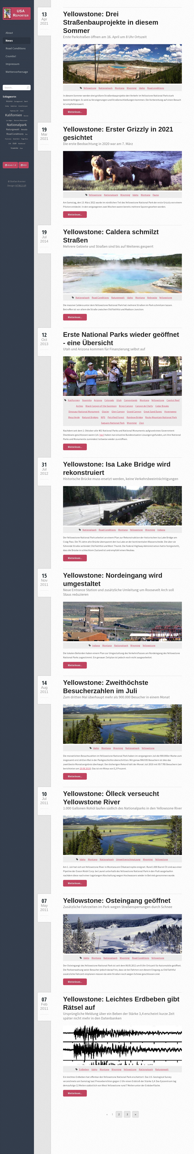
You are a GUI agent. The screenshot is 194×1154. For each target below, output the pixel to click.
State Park (16, 139)
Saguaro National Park (112, 422)
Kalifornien (74, 400)
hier (101, 434)
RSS (24, 165)
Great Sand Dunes (153, 411)
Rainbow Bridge (135, 417)
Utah (119, 400)
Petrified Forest (116, 417)
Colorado (109, 400)
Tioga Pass (24, 139)
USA (9, 144)
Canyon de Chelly (144, 405)
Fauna (156, 194)
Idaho (142, 88)
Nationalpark (105, 88)
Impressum (12, 64)
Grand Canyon (134, 411)
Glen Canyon (118, 411)
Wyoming (132, 88)
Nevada (24, 129)
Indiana (161, 529)
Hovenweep (170, 411)
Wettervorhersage (17, 71)
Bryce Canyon (126, 405)
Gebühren (14, 106)
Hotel (21, 111)
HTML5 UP (20, 185)
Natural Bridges (90, 417)
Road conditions (155, 88)
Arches (79, 405)
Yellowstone (90, 88)
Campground (18, 101)
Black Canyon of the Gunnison (101, 405)
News (9, 40)
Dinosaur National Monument (84, 411)
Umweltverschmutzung (128, 859)
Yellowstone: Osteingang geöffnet (117, 900)
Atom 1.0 (10, 165)
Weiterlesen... (75, 112)
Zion (141, 422)
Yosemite (87, 400)
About (9, 32)
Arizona (98, 400)
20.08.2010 (85, 768)
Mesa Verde (74, 417)
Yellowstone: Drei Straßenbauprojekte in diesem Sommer (110, 22)
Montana (119, 88)
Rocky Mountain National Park (161, 417)
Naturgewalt (118, 297)
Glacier (105, 411)
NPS (103, 417)
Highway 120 (14, 111)
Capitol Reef (173, 400)
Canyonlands (130, 400)
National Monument (20, 120)
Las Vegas (9, 120)
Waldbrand (21, 144)
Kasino (26, 116)
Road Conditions (100, 297)
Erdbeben (84, 1069)
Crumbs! (11, 56)
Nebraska (152, 297)
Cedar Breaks (162, 405)
